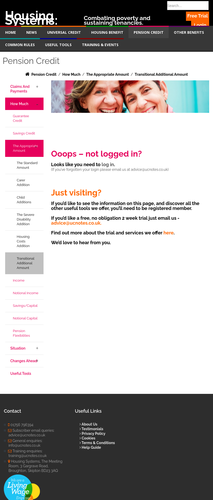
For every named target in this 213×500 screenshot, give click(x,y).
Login (200, 25)
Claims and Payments (20, 88)
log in (108, 164)
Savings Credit (24, 133)
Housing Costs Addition (23, 241)
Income (18, 280)
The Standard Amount (27, 165)
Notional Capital (25, 318)
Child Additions (24, 200)
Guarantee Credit (21, 118)
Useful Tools (20, 373)
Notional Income (25, 293)
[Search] (188, 5)
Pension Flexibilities (21, 333)
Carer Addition (23, 182)
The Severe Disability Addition (25, 219)
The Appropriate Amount (25, 148)
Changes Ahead (23, 361)
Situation (17, 348)
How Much (19, 104)
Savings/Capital (25, 306)
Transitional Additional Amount (25, 263)
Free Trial (197, 16)
